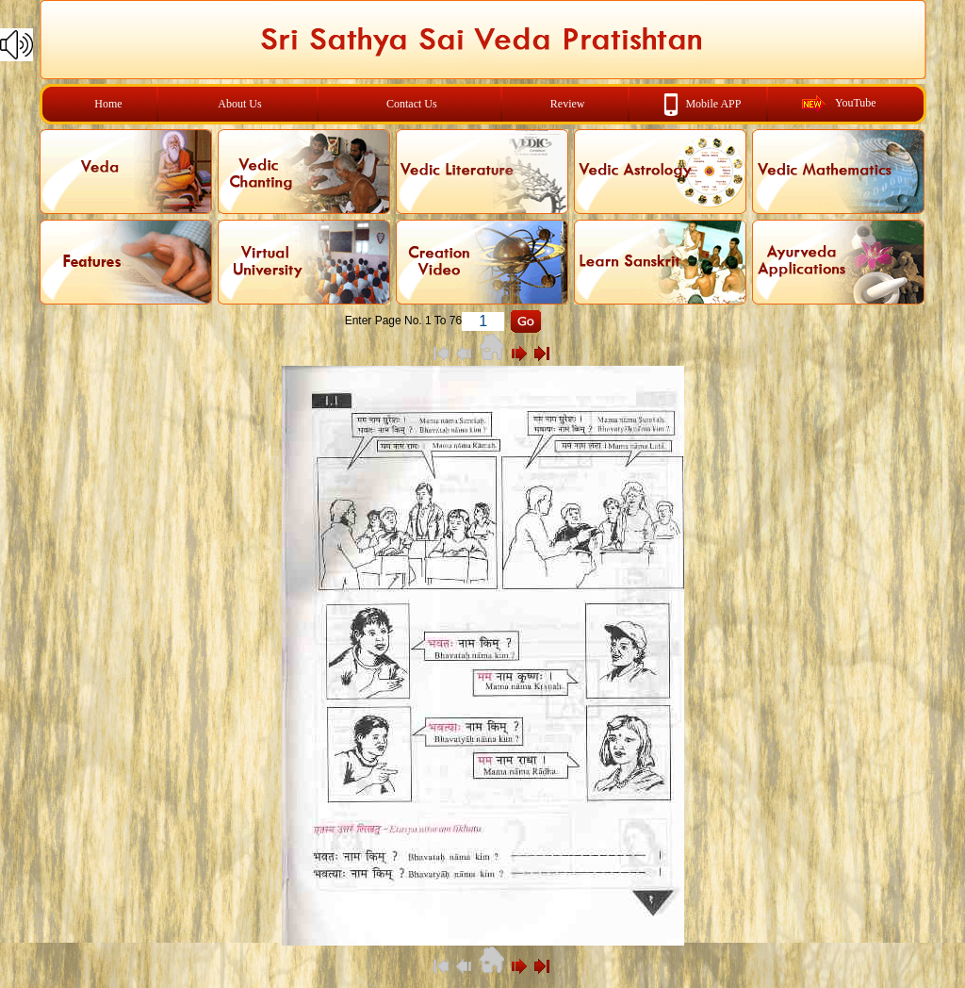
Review (567, 103)
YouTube (855, 102)
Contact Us (411, 103)
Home (108, 103)
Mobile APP (713, 102)
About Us (239, 103)
